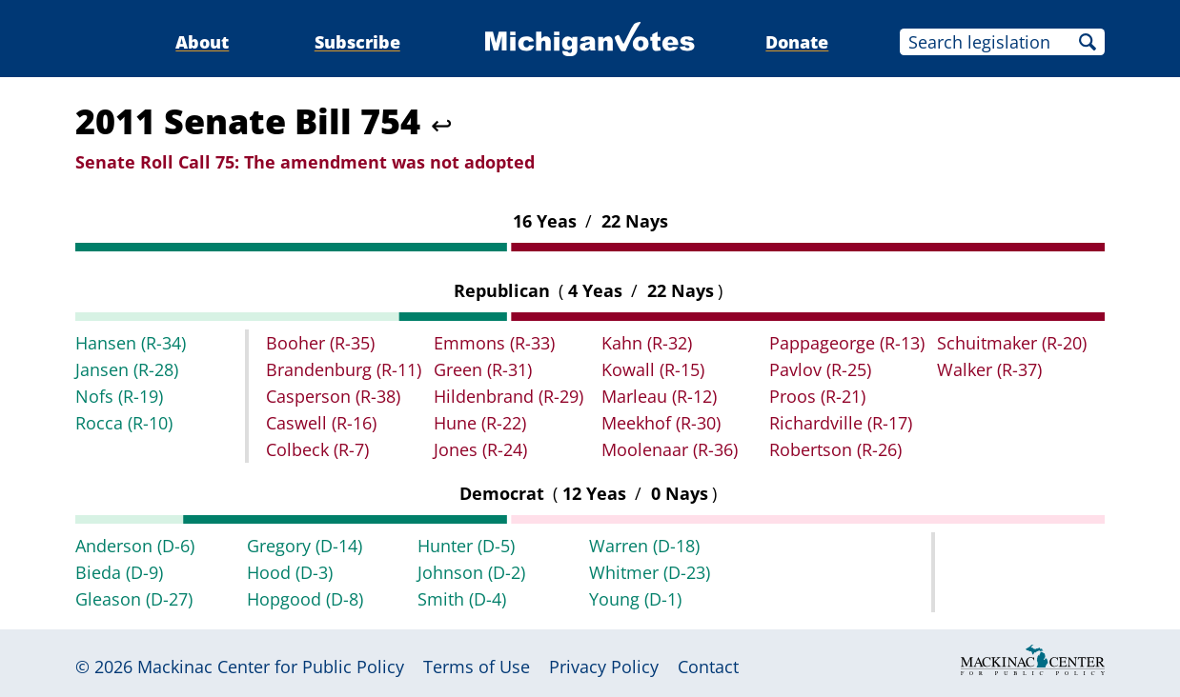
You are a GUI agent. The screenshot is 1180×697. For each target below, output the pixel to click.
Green (483, 369)
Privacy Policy (604, 666)
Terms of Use (476, 666)
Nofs (119, 396)
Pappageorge (847, 342)
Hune (480, 422)
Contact (708, 666)
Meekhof (661, 422)
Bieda (119, 572)
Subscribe (357, 41)
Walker (989, 369)
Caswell (321, 422)
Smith (461, 598)
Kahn (646, 342)
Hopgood (305, 598)
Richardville (840, 422)
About (202, 41)
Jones (480, 449)
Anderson (134, 545)
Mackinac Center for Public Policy (270, 666)
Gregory (304, 545)
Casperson (333, 396)
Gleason (134, 598)
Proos (817, 396)
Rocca (124, 422)
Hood (290, 572)
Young (635, 598)
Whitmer (649, 572)
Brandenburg (343, 369)
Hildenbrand (508, 396)
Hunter (466, 545)
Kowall (652, 369)
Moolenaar (669, 449)
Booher (320, 342)
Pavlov (820, 369)
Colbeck (317, 449)
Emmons (494, 342)
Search (1087, 42)
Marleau (659, 396)
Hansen (130, 342)
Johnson (471, 572)
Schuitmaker (1012, 342)
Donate (796, 41)
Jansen (126, 369)
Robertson (835, 449)
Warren (644, 545)
